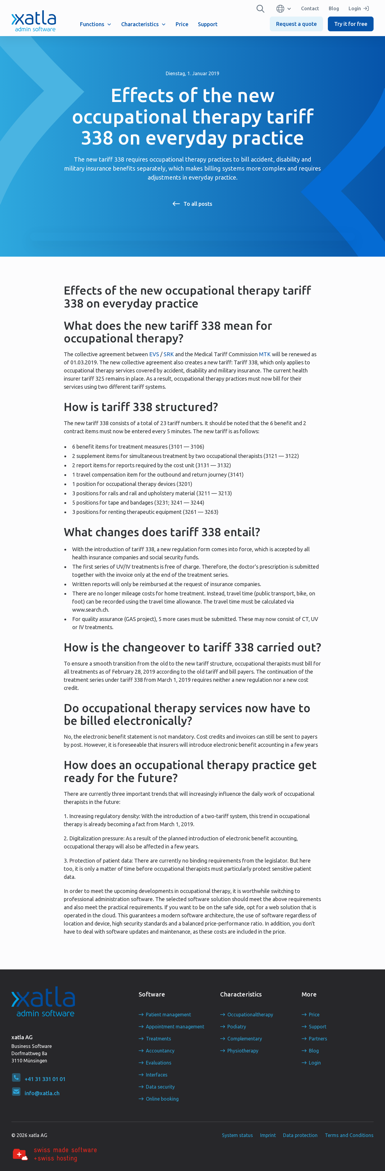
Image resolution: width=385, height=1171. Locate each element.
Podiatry (236, 1026)
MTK (265, 354)
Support (207, 24)
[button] (95, 24)
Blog (334, 8)
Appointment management (175, 1026)
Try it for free (350, 24)
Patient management (168, 1014)
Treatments (158, 1038)
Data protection (300, 1135)
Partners (318, 1038)
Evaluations (158, 1062)
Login (315, 1062)
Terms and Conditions (349, 1135)
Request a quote (296, 24)
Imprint (268, 1135)
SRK (169, 354)
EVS (154, 354)
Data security (160, 1086)
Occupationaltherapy (250, 1014)
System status (237, 1135)
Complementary (244, 1038)
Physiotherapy (242, 1050)
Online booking (162, 1098)
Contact (310, 8)
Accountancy (160, 1050)
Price (182, 24)
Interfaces (157, 1074)
